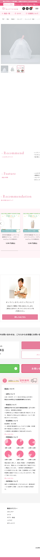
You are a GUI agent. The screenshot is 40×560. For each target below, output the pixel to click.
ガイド (18, 13)
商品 (8, 19)
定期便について (32, 13)
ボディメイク (11, 523)
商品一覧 (6, 13)
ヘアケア (9, 520)
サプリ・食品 (11, 517)
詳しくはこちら (9, 434)
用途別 (12, 19)
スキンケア (19, 19)
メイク (9, 514)
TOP (3, 19)
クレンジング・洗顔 (29, 19)
